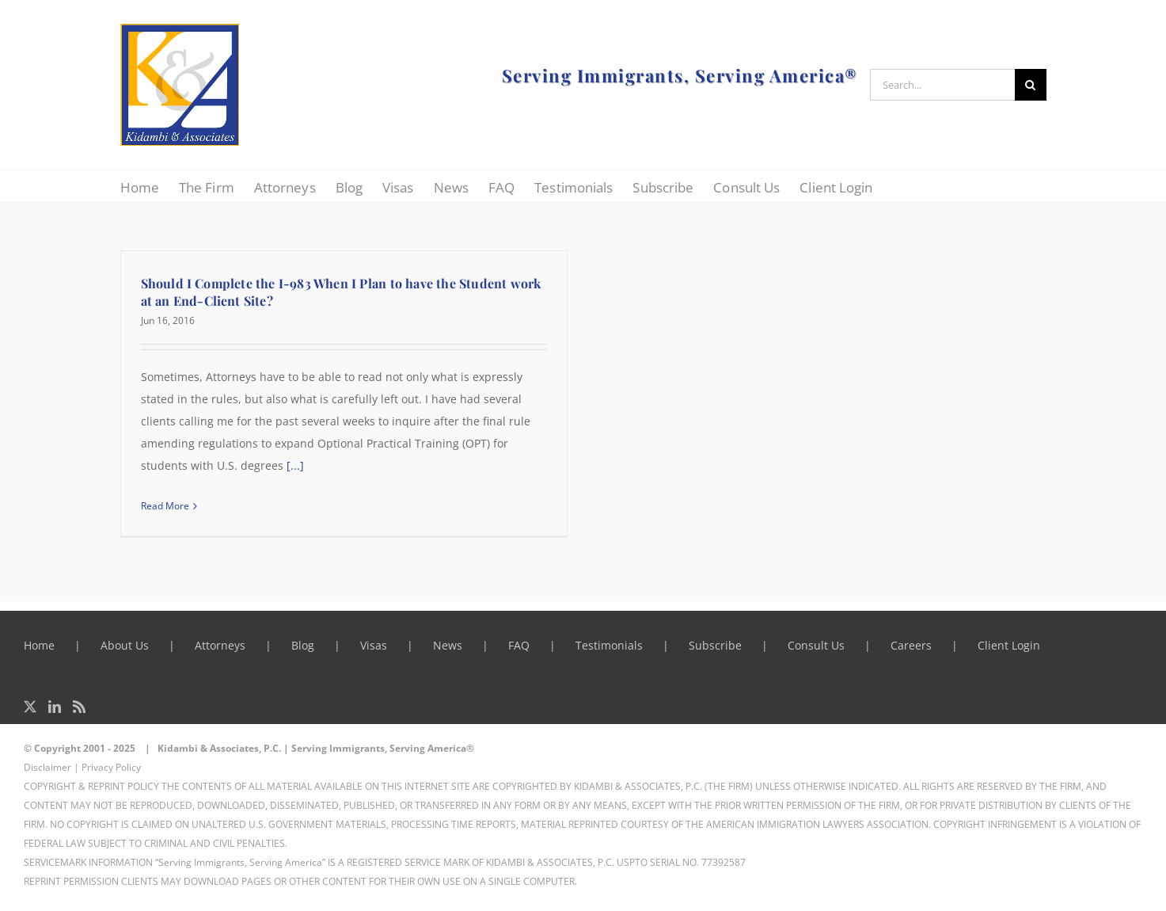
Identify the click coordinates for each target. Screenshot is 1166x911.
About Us (125, 645)
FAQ (519, 645)
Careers (911, 645)
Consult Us (816, 645)
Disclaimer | (51, 767)
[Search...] (942, 85)
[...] (295, 465)
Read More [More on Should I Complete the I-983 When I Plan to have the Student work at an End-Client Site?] (165, 506)
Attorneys (220, 645)
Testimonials (609, 645)
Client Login (1009, 645)
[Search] (1030, 85)
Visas (373, 645)
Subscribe (715, 645)
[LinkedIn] (54, 706)
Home (39, 645)
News (447, 645)
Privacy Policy (111, 767)
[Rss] (79, 706)
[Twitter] (30, 706)
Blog (302, 645)
